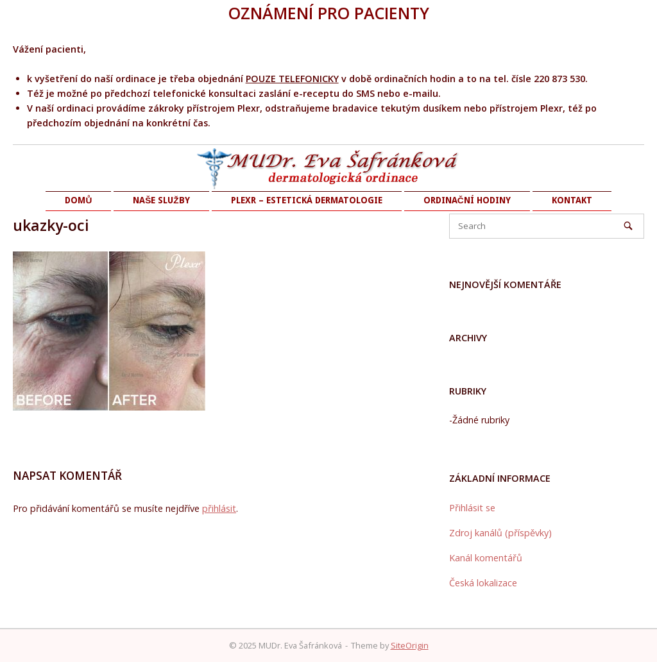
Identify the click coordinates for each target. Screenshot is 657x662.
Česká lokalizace (483, 583)
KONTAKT (572, 200)
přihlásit (219, 508)
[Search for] (546, 226)
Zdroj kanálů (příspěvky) (500, 533)
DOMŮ (78, 200)
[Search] (628, 226)
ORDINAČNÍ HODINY (467, 200)
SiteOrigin (410, 645)
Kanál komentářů (485, 558)
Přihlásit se (472, 508)
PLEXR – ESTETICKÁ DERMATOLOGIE (306, 200)
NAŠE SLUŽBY (161, 200)
